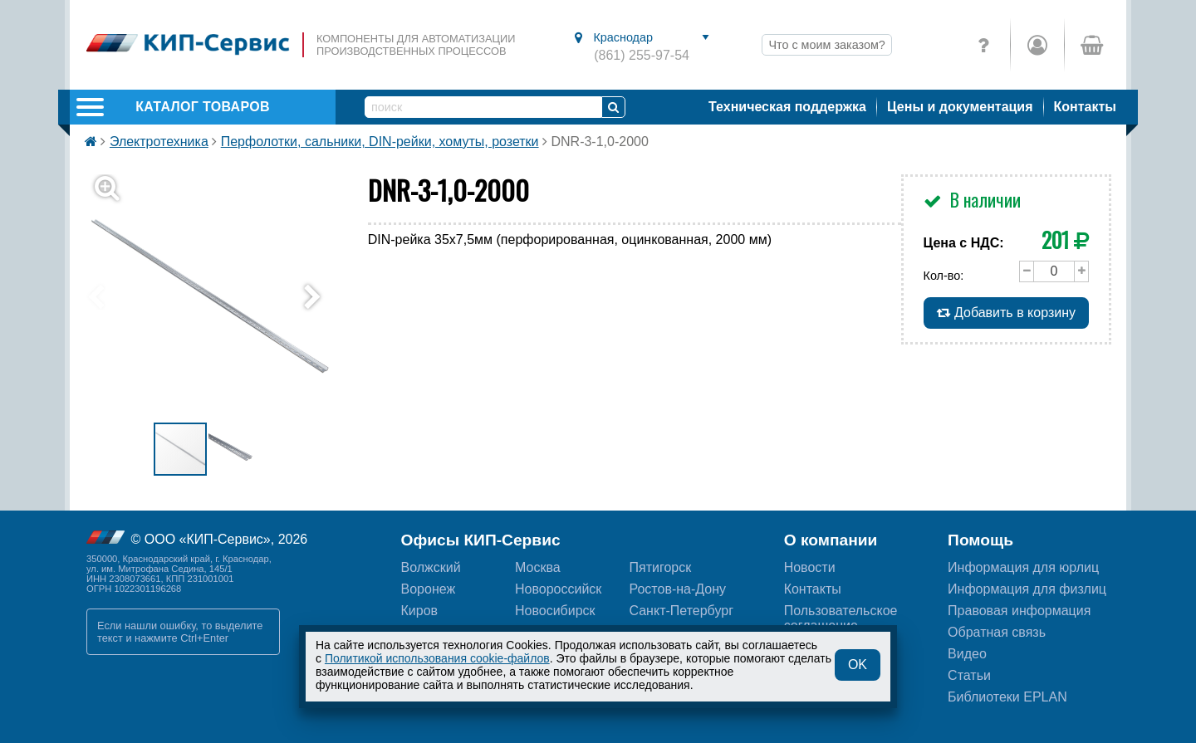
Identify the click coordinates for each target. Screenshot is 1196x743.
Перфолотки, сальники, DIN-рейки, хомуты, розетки (380, 141)
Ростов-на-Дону (677, 589)
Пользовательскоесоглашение (841, 618)
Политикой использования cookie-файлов (437, 658)
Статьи (969, 675)
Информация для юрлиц (1023, 567)
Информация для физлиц (1027, 589)
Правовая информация (1019, 611)
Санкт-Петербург (681, 611)
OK (857, 664)
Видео (967, 654)
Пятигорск (660, 567)
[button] (218, 297)
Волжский (431, 567)
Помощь (980, 540)
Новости (810, 567)
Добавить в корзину (1006, 313)
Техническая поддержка (787, 107)
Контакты (1085, 107)
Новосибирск (555, 611)
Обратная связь (997, 632)
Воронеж (428, 589)
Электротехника (159, 141)
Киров (420, 611)
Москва (538, 567)
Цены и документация (960, 107)
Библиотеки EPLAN (1007, 697)
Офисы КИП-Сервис (481, 540)
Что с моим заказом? (826, 44)
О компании (831, 540)
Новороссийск (558, 589)
